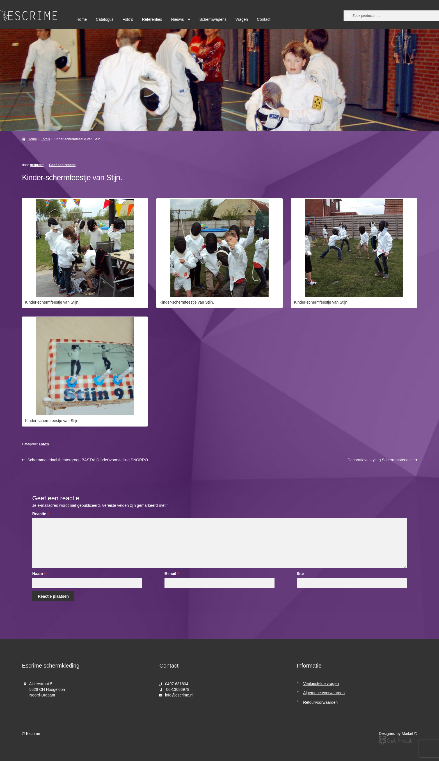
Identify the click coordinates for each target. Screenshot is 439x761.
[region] (219, 80)
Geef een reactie (62, 165)
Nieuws (177, 19)
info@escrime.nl (179, 695)
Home (81, 19)
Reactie (40, 514)
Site (300, 573)
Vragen (241, 19)
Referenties (152, 19)
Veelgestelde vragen (321, 683)
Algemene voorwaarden (324, 693)
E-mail (171, 573)
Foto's (45, 139)
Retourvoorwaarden (320, 702)
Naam (38, 573)
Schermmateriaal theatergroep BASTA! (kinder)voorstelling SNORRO (87, 460)
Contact (263, 19)
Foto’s (127, 19)
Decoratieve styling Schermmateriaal (379, 460)
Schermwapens (213, 19)
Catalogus (104, 19)
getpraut (37, 165)
